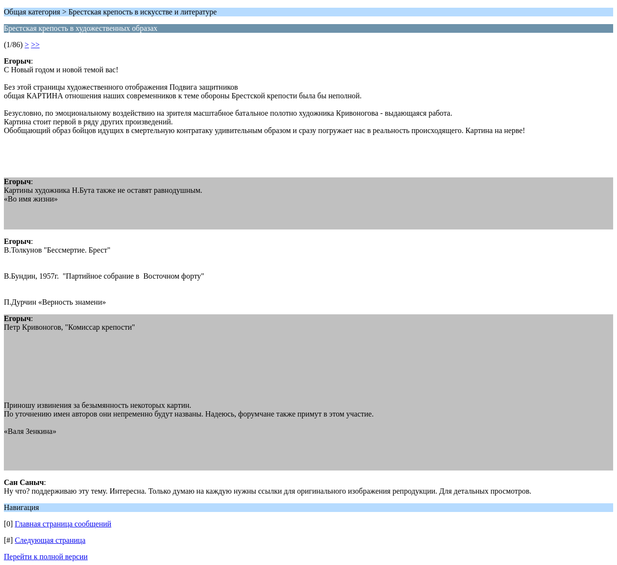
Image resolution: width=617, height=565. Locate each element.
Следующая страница (50, 540)
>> (35, 44)
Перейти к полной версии (46, 556)
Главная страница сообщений (63, 524)
